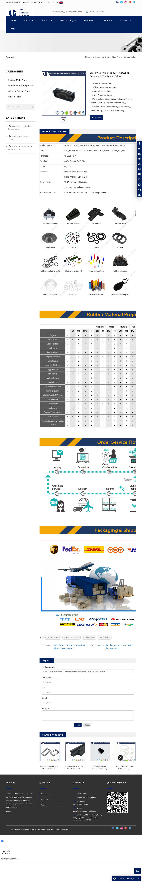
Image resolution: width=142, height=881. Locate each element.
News (42, 805)
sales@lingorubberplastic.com (68, 12)
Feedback (107, 20)
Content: (45, 708)
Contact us (125, 20)
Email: (44, 698)
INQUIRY (96, 117)
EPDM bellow (104, 637)
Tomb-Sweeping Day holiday (18, 137)
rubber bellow (89, 637)
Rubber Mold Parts (113, 57)
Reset (87, 725)
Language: (57, 2)
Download (89, 20)
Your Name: (47, 677)
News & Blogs (68, 20)
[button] (51, 20)
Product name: (48, 667)
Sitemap (64, 829)
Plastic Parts (14, 96)
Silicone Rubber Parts (19, 91)
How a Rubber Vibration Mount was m (20, 147)
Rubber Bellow (130, 57)
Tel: (43, 688)
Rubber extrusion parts (20, 85)
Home (13, 20)
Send (77, 725)
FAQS (12, 28)
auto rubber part (52, 637)
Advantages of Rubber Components (19, 127)
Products (47, 20)
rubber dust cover (71, 637)
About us (28, 20)
